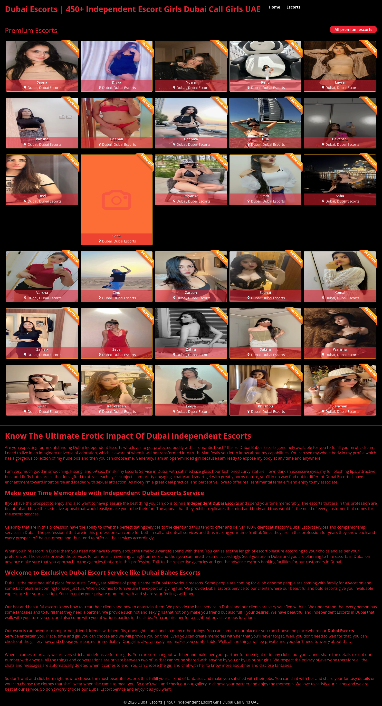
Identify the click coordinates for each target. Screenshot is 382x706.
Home (274, 7)
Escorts (293, 7)
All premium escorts (353, 29)
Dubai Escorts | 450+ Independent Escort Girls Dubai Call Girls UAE (133, 9)
